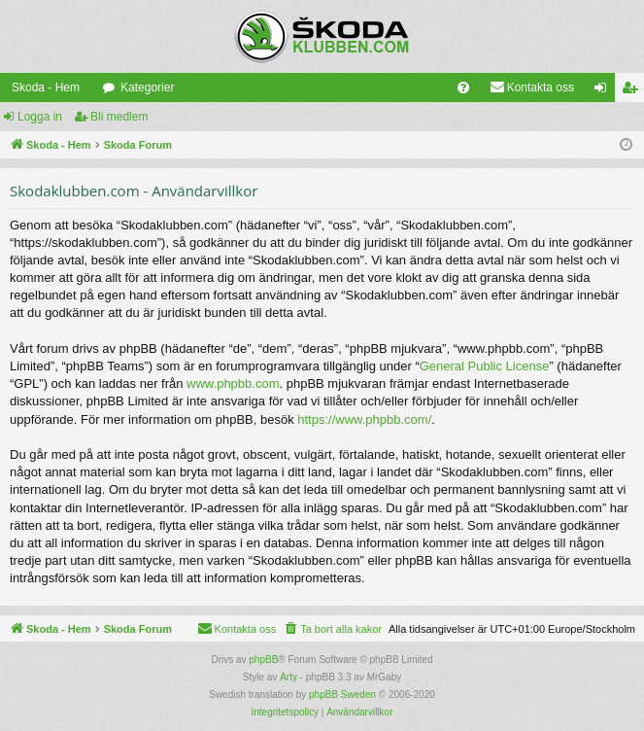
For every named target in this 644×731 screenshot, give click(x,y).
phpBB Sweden (342, 694)
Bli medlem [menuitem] (634, 91)
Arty (288, 677)
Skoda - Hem (46, 87)
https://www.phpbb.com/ (364, 419)
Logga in (39, 116)
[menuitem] (463, 87)
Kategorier (147, 87)
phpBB (263, 659)
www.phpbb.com (232, 383)
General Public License (485, 366)
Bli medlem (119, 116)
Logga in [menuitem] (604, 91)
